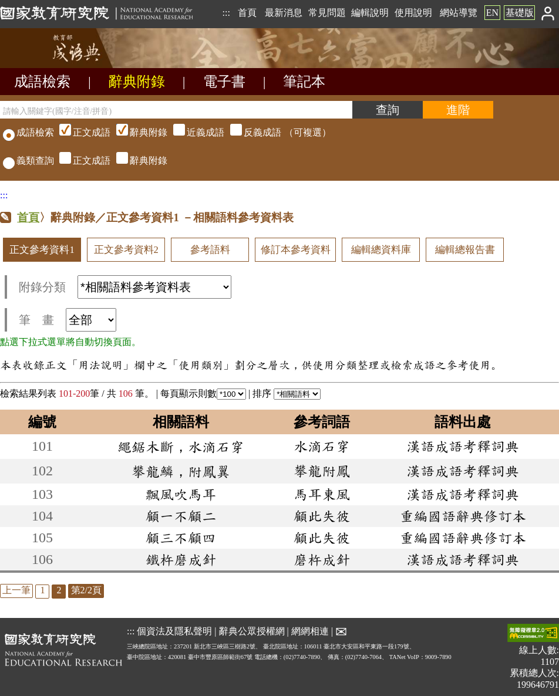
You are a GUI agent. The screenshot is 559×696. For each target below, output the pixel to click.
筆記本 (304, 81)
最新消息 (283, 13)
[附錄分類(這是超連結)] (154, 287)
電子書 (224, 81)
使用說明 (413, 13)
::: (226, 13)
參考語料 (210, 249)
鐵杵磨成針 (181, 559)
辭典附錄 (137, 81)
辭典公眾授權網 (252, 631)
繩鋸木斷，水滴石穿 (180, 446)
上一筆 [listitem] (16, 590)
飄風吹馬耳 (181, 494)
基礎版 (520, 13)
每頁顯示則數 (203, 393)
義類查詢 (28, 160)
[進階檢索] (458, 110)
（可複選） (193, 132)
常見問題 (327, 13)
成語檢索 (42, 81)
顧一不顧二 (181, 515)
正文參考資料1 (41, 249)
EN (492, 13)
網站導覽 (458, 13)
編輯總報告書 (465, 249)
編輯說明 (370, 13)
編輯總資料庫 (381, 249)
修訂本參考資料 (296, 249)
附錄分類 (125, 287)
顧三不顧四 (181, 537)
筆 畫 (67, 320)
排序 (286, 393)
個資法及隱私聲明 (174, 631)
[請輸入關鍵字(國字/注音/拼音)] (176, 110)
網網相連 (310, 631)
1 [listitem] (42, 590)
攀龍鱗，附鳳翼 (181, 471)
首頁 (247, 13)
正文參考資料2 (126, 249)
